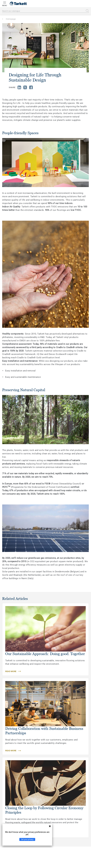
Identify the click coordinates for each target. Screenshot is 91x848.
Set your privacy (27, 839)
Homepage (11, 19)
